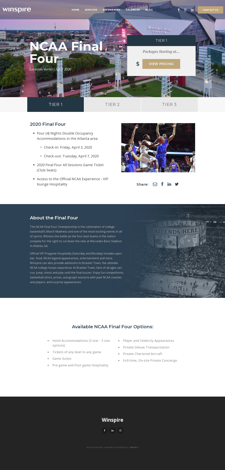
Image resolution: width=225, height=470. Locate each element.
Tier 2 (112, 104)
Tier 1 (55, 104)
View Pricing (161, 64)
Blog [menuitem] (149, 9)
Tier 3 (169, 104)
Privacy (134, 447)
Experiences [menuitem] (112, 9)
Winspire (112, 419)
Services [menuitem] (91, 9)
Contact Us (210, 10)
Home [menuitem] (75, 9)
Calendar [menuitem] (133, 9)
